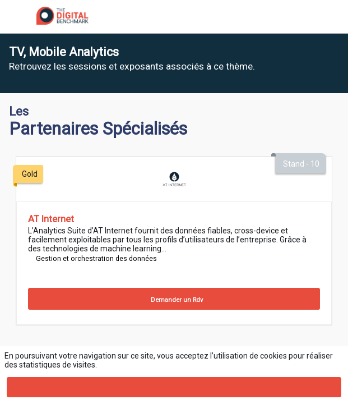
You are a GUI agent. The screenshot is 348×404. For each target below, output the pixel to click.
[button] (17, 17)
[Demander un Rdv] (174, 299)
